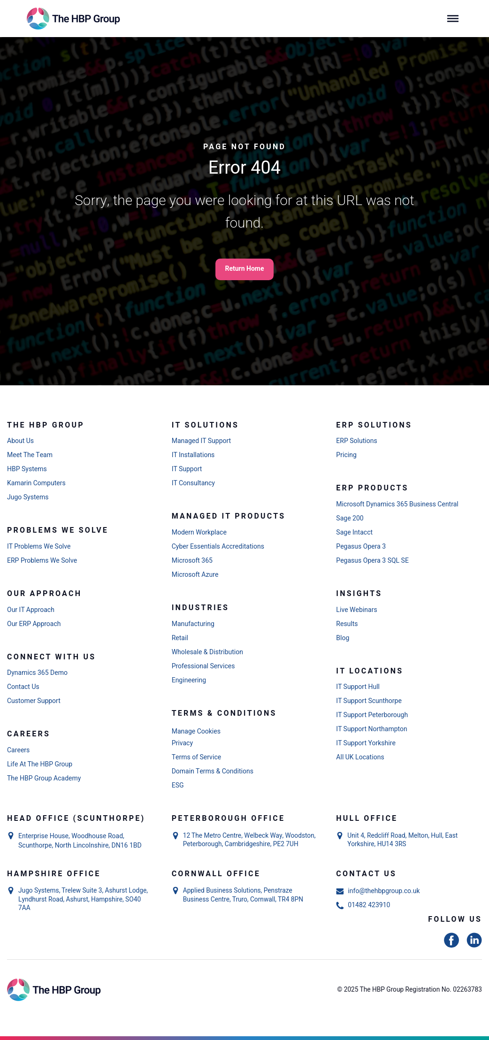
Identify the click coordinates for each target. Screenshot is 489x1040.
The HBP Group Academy (44, 778)
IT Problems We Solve (39, 546)
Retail (180, 638)
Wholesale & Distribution (207, 652)
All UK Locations (360, 757)
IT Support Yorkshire (366, 743)
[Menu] (452, 18)
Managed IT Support (201, 441)
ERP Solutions (356, 441)
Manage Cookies (196, 731)
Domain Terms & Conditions (212, 771)
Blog (342, 638)
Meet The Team (30, 455)
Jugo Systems (27, 497)
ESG (178, 785)
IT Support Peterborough (372, 715)
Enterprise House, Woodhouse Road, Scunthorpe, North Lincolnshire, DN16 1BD (80, 840)
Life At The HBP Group (39, 764)
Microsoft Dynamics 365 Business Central (397, 504)
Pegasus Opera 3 (361, 546)
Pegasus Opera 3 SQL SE (372, 561)
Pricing (346, 455)
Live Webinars (356, 610)
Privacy (182, 743)
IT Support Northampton (371, 729)
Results (347, 624)
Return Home (244, 269)
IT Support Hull (358, 687)
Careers (18, 750)
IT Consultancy (193, 483)
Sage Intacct (354, 532)
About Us (20, 441)
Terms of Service (197, 757)
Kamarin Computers (36, 483)
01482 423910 (363, 905)
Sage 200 (349, 518)
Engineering (189, 680)
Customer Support (34, 701)
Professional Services (203, 666)
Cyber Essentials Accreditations (218, 546)
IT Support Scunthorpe (369, 701)
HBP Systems (27, 469)
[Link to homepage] (75, 19)
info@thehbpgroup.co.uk (378, 891)
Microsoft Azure (195, 575)
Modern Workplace (199, 532)
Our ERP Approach (34, 624)
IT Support (187, 469)
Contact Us (23, 687)
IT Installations (193, 455)
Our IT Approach (30, 610)
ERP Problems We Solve (42, 561)
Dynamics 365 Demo (37, 673)
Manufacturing (193, 624)
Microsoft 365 (192, 561)
